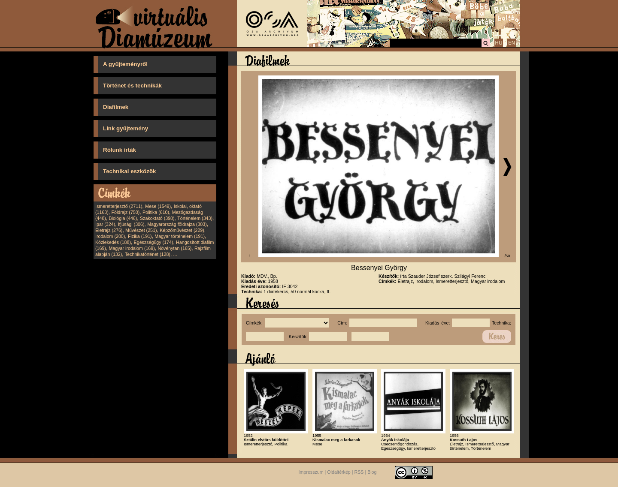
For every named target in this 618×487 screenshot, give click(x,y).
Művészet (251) (141, 230)
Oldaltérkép (339, 472)
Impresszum (311, 472)
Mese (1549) (158, 206)
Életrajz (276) (108, 230)
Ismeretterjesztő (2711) (118, 206)
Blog (371, 472)
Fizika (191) (140, 236)
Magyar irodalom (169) (132, 248)
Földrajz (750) (125, 212)
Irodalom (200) (110, 236)
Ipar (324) (105, 224)
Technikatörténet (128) (147, 254)
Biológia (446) (123, 218)
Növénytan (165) (174, 248)
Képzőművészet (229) (182, 230)
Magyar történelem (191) (179, 236)
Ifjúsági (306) (131, 224)
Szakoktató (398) (157, 218)
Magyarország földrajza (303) (177, 224)
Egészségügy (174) (153, 242)
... (175, 254)
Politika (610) (155, 212)
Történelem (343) (194, 218)
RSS (359, 472)
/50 (507, 256)
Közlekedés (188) (113, 242)
